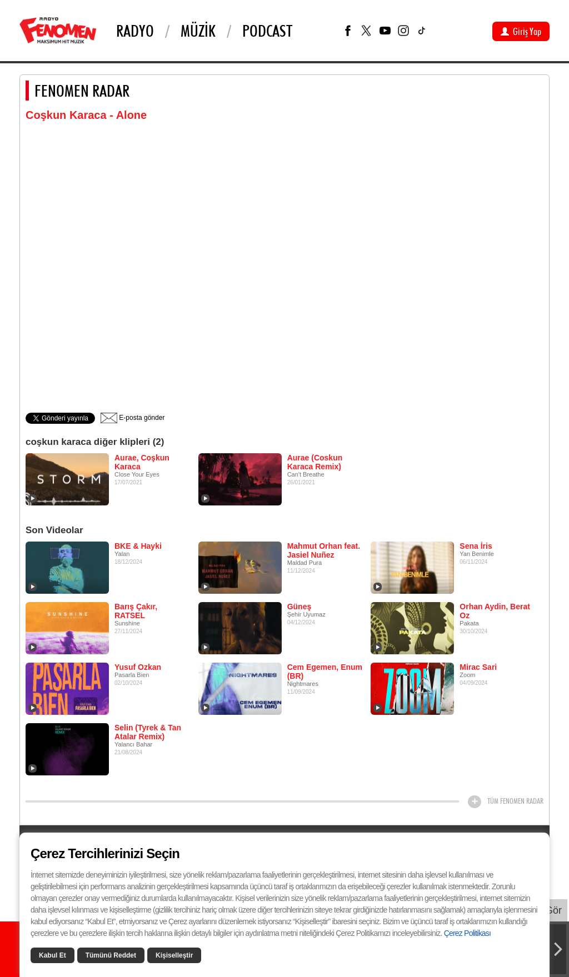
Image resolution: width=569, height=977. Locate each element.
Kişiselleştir (174, 955)
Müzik (198, 31)
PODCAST (267, 31)
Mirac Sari (478, 667)
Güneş (299, 606)
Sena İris (476, 546)
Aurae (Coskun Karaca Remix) (315, 462)
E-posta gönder (132, 418)
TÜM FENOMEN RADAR (515, 800)
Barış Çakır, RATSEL (135, 611)
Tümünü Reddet (111, 955)
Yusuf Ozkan (137, 667)
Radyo (135, 31)
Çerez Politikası (467, 933)
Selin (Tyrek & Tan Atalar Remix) (147, 732)
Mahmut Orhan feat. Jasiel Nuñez (323, 550)
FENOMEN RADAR (81, 91)
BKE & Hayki (138, 546)
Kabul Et (52, 955)
